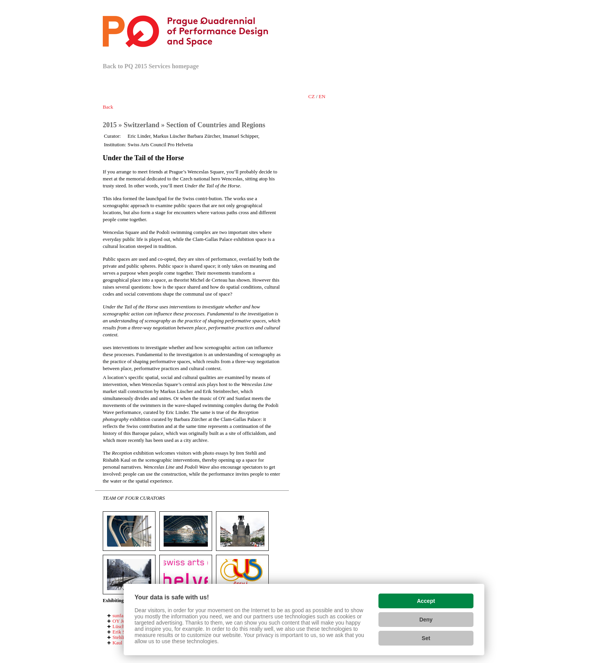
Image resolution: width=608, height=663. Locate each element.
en (322, 96)
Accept (426, 601)
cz (311, 96)
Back (108, 107)
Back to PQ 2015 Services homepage (151, 66)
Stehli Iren (123, 637)
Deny (425, 619)
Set (426, 638)
